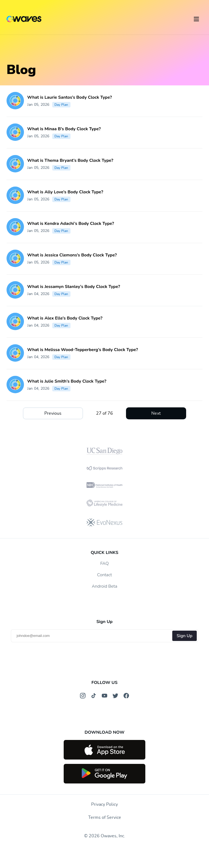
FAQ (104, 563)
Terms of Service (104, 817)
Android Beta (104, 586)
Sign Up (184, 636)
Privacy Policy (104, 804)
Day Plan (61, 104)
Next (156, 413)
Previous (53, 413)
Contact (104, 575)
